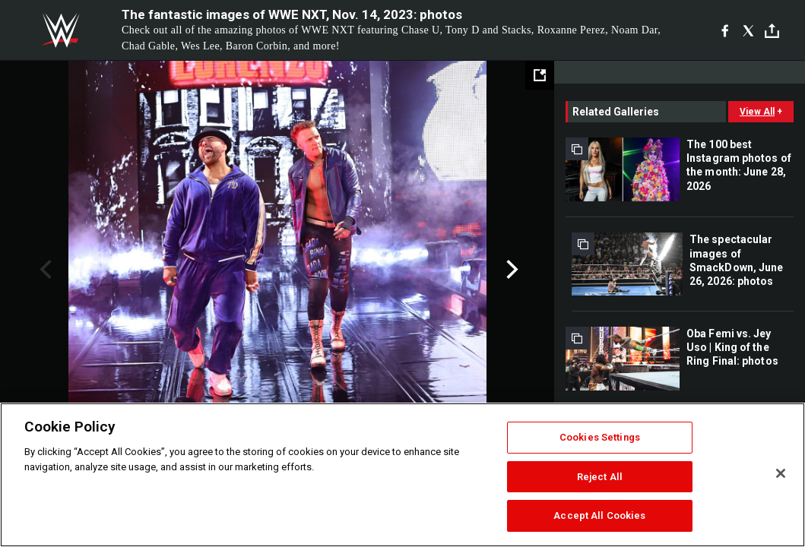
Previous (43, 269)
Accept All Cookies (599, 515)
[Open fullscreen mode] (539, 75)
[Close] (780, 473)
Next (510, 269)
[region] (402, 475)
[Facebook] (725, 30)
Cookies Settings (599, 437)
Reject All (600, 476)
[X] (748, 30)
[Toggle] (772, 31)
